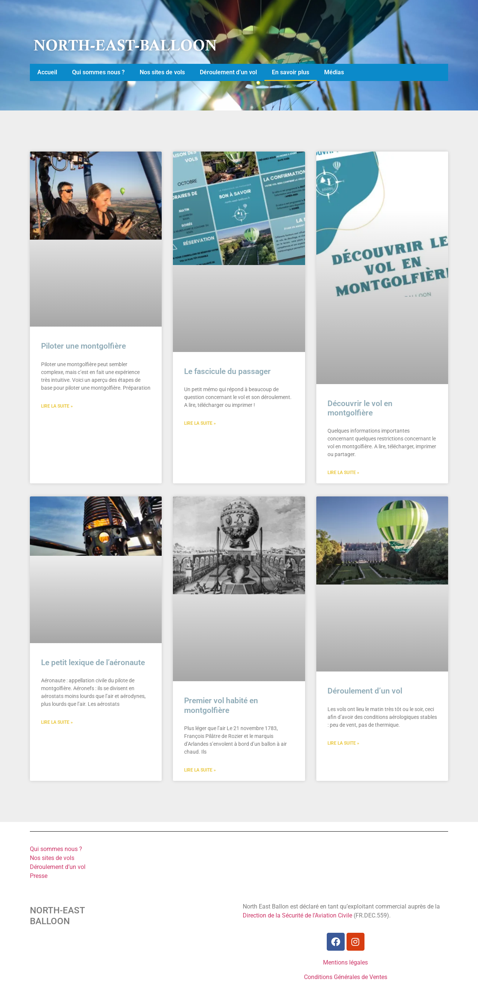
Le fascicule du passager (227, 371)
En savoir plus (290, 72)
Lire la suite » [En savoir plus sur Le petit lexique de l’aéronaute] (57, 722)
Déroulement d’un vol (228, 72)
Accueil (47, 72)
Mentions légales (345, 962)
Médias (334, 72)
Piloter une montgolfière (83, 346)
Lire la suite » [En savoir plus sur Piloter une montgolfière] (57, 406)
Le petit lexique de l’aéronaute (93, 662)
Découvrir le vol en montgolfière (360, 408)
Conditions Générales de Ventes (345, 977)
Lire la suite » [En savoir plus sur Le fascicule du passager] (200, 423)
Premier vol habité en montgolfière (221, 705)
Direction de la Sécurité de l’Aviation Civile (297, 915)
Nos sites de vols (162, 72)
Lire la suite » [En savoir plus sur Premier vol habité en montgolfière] (200, 770)
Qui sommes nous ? (98, 72)
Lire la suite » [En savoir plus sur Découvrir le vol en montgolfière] (343, 472)
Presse (38, 875)
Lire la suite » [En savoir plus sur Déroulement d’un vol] (343, 743)
